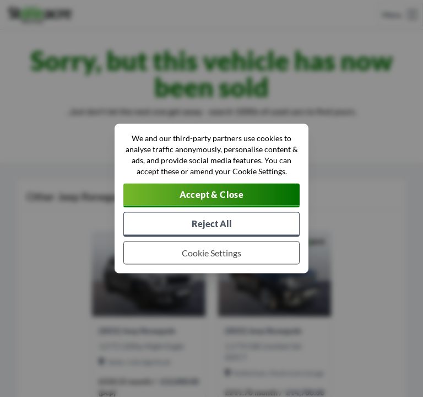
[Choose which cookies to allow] (211, 253)
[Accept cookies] (211, 196)
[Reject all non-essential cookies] (211, 224)
